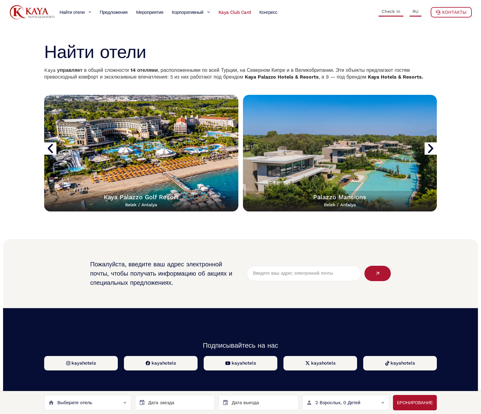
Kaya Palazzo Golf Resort (141, 200)
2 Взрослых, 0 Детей (337, 402)
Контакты (451, 12)
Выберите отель (74, 402)
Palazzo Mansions (339, 200)
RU (415, 11)
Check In (391, 11)
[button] (50, 148)
